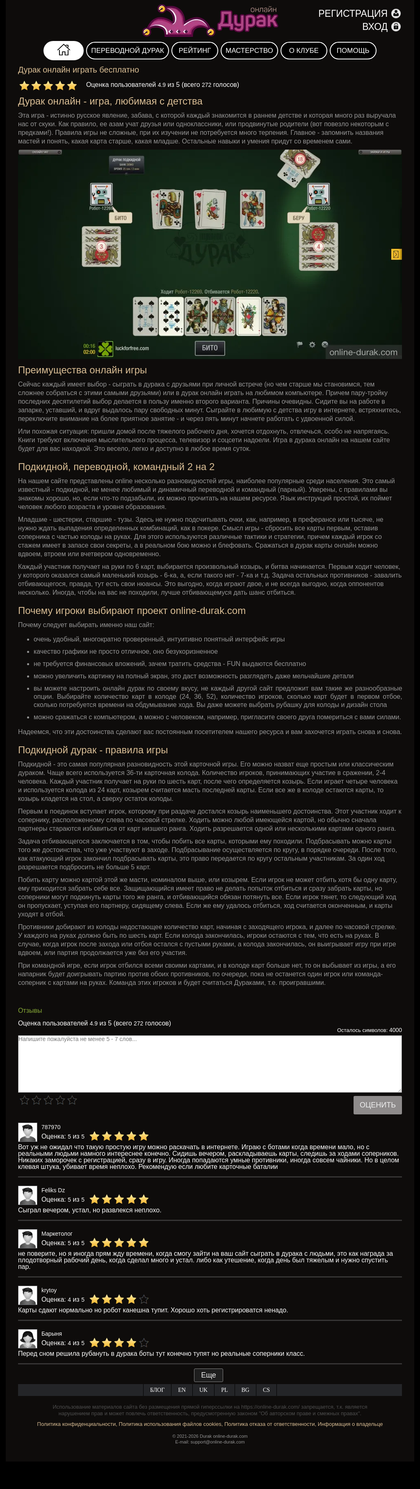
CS (266, 1390)
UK (203, 1390)
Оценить (378, 1105)
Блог (157, 1390)
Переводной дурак (127, 51)
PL (224, 1390)
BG (245, 1390)
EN (182, 1390)
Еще (208, 1375)
